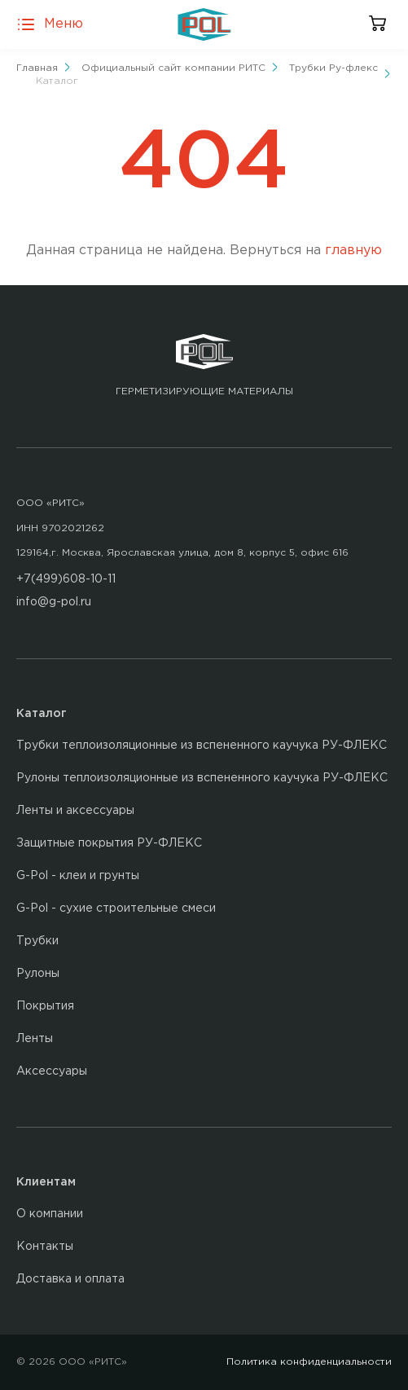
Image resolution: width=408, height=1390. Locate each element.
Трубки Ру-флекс (333, 68)
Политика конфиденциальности (309, 1361)
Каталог (57, 81)
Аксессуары (51, 1071)
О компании (49, 1214)
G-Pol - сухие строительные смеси (116, 908)
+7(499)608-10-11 (66, 579)
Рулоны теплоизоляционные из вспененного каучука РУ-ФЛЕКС (202, 778)
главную (353, 250)
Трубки (37, 941)
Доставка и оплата (70, 1279)
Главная (37, 68)
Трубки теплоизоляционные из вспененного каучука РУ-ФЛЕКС (201, 745)
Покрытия (45, 1006)
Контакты (44, 1246)
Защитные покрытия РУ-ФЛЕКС (109, 843)
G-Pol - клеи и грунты (77, 876)
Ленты (34, 1039)
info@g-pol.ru (53, 602)
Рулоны (37, 974)
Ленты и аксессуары (75, 811)
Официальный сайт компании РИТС (173, 68)
